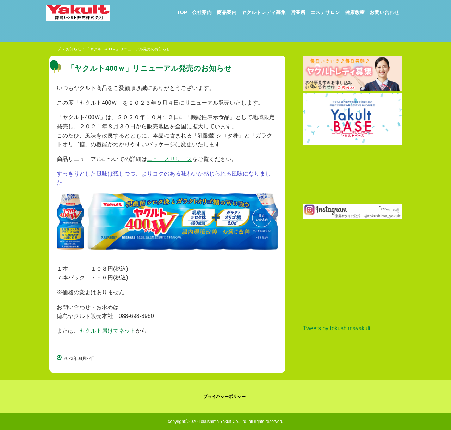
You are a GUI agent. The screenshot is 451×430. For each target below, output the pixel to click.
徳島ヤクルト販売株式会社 (83, 16)
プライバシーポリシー (224, 396)
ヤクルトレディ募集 (263, 12)
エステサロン (325, 12)
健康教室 (355, 12)
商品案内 (226, 12)
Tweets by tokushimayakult (336, 328)
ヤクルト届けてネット (107, 331)
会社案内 (202, 12)
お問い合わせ (384, 12)
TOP (182, 12)
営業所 (298, 12)
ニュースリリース (169, 159)
